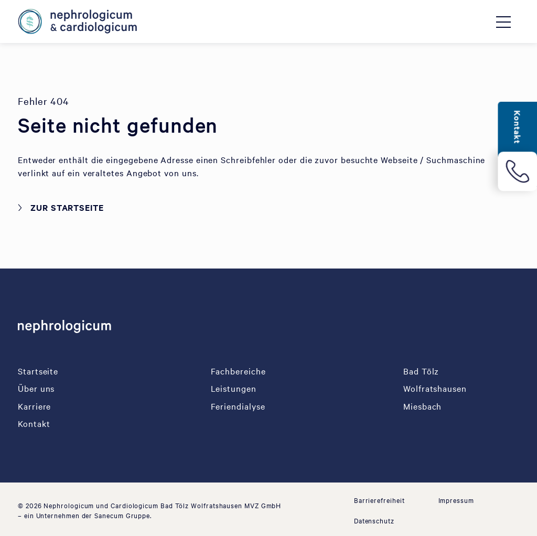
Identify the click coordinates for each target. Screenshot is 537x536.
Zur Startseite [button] (67, 207)
